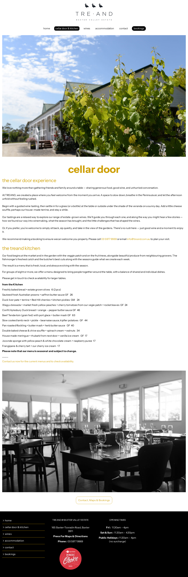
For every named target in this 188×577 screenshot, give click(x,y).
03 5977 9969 (109, 239)
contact (123, 28)
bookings (139, 28)
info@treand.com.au (138, 239)
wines (87, 28)
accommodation (104, 28)
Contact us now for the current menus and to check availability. (38, 361)
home (46, 28)
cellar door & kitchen (66, 28)
